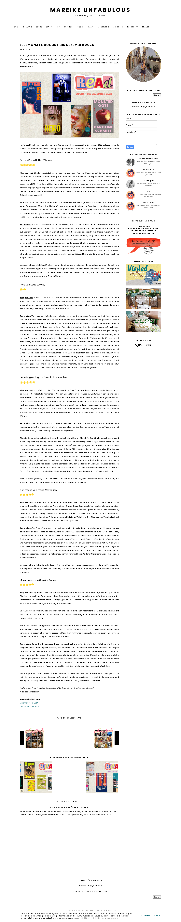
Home (22, 27)
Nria (148, 191)
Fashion (76, 27)
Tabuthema (140, 27)
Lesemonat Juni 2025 (29, 706)
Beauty (34, 27)
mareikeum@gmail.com (143, 106)
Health (98, 27)
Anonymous (148, 169)
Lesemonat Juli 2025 (29, 703)
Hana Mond (148, 202)
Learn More (146, 916)
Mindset (124, 27)
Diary (56, 27)
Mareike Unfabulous (90, 10)
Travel (153, 27)
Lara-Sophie (148, 180)
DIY (66, 27)
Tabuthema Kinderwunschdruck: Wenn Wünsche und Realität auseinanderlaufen (143, 229)
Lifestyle (110, 27)
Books (46, 27)
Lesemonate (75, 718)
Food (86, 27)
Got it (157, 916)
